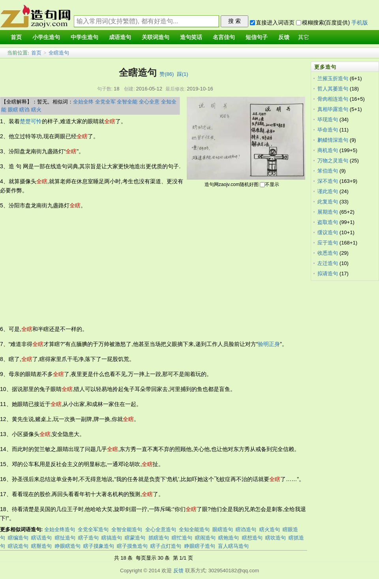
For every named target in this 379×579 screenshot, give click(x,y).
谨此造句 (327, 191)
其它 (303, 37)
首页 (36, 53)
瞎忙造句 (182, 538)
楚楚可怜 (31, 121)
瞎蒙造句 (135, 538)
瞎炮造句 (228, 538)
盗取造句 (327, 222)
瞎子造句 (88, 538)
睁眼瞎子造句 (199, 546)
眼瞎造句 (222, 529)
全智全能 (127, 102)
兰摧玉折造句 (332, 78)
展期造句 (327, 212)
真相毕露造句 (332, 109)
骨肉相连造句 (332, 99)
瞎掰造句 (41, 546)
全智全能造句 (126, 529)
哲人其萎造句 (332, 89)
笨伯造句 (327, 171)
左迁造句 (327, 263)
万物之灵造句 (332, 161)
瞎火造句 (269, 529)
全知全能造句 (194, 529)
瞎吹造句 (275, 538)
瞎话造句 (41, 538)
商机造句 (327, 150)
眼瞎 (13, 110)
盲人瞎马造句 (233, 546)
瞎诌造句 (246, 529)
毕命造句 (327, 130)
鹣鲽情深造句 (332, 140)
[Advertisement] (101, 267)
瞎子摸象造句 (98, 546)
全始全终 (83, 102)
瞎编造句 (18, 538)
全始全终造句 (59, 529)
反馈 (178, 570)
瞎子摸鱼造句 (132, 546)
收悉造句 (327, 253)
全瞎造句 (59, 53)
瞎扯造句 (65, 538)
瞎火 (36, 110)
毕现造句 (327, 119)
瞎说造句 (18, 546)
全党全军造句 (93, 529)
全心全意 (149, 102)
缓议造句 (327, 232)
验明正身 (269, 344)
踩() (182, 74)
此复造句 (327, 202)
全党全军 (105, 102)
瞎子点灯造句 (165, 546)
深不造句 (327, 181)
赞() (166, 74)
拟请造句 (327, 273)
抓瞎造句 (158, 538)
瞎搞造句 (111, 538)
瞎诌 (24, 110)
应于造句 (327, 243)
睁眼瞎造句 (68, 546)
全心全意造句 (160, 529)
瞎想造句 (252, 538)
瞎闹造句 (205, 538)
